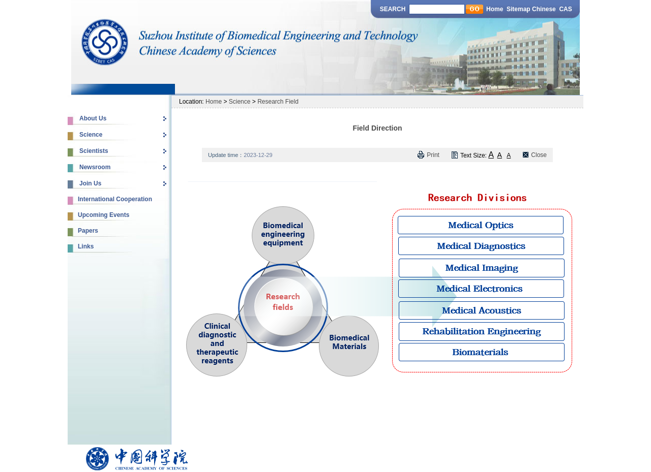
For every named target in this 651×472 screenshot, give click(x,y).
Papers (88, 230)
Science (90, 134)
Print (433, 155)
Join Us (90, 183)
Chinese (544, 9)
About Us (92, 118)
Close (539, 155)
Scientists (93, 150)
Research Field (278, 101)
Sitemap (518, 9)
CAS (565, 9)
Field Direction (377, 128)
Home (494, 9)
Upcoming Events (103, 214)
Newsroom (94, 167)
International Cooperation (115, 199)
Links (86, 246)
